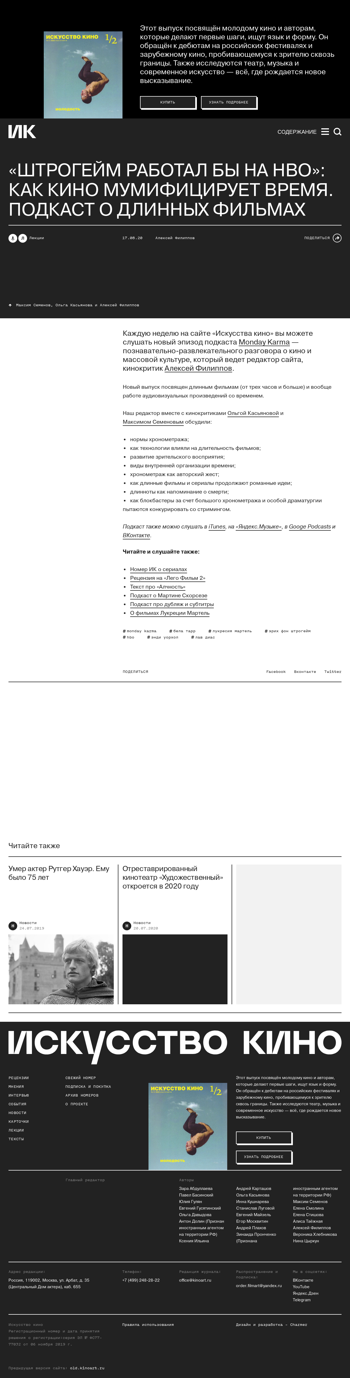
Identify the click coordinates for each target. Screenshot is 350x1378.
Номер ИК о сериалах (158, 569)
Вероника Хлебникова (315, 1234)
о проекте (76, 1104)
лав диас (205, 637)
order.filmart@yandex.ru (259, 1286)
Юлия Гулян (190, 1202)
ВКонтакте (303, 1280)
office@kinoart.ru (195, 1280)
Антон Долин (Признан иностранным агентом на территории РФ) (201, 1228)
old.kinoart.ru (87, 1368)
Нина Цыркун (306, 1241)
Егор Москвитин (252, 1221)
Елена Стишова (308, 1215)
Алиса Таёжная (308, 1221)
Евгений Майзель (253, 1215)
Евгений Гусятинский (200, 1208)
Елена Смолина (308, 1208)
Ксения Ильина (194, 1241)
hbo (130, 637)
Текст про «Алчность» (157, 587)
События (17, 1104)
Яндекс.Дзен (306, 1293)
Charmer (298, 1325)
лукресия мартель (232, 631)
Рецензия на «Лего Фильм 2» (167, 578)
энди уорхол (164, 637)
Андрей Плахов (251, 1228)
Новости (28, 927)
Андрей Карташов (253, 1189)
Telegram (302, 1300)
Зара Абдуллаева (195, 1189)
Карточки (18, 1121)
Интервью (18, 1095)
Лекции (36, 238)
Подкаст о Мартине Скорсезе (168, 595)
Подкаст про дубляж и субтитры (172, 604)
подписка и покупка (88, 1087)
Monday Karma (264, 342)
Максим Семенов (310, 1202)
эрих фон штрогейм (290, 631)
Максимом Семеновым (153, 422)
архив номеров (81, 1095)
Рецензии (18, 1078)
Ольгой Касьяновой (253, 413)
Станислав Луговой (255, 1208)
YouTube (301, 1287)
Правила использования (148, 1325)
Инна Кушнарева (252, 1202)
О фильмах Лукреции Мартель (169, 613)
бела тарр (184, 631)
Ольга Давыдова (195, 1215)
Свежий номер (80, 1078)
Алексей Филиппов (175, 238)
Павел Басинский (196, 1195)
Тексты (16, 1139)
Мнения (16, 1087)
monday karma (141, 631)
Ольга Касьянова (252, 1195)
